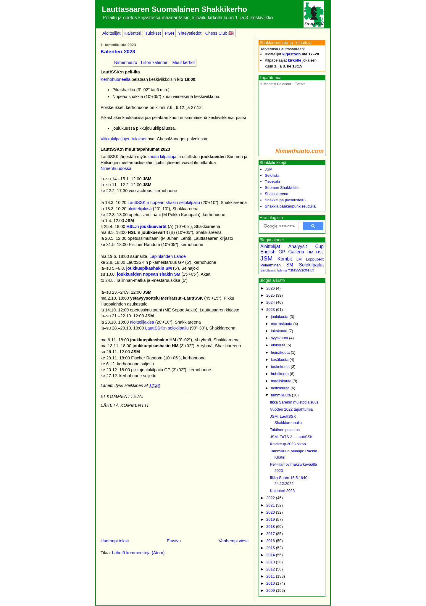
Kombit (284, 258)
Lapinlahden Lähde (168, 256)
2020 (270, 512)
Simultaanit (267, 270)
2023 (270, 309)
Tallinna (281, 270)
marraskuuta (281, 324)
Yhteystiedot (189, 33)
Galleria (296, 251)
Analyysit (297, 246)
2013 (270, 562)
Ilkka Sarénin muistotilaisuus (294, 402)
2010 (270, 583)
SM (289, 264)
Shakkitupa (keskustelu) (285, 200)
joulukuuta (279, 316)
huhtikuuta (280, 374)
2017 (270, 533)
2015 (270, 548)
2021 (270, 505)
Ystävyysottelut (300, 270)
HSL (320, 252)
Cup (319, 246)
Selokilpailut (311, 264)
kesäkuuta (279, 359)
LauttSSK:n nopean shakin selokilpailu (164, 202)
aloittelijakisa (140, 208)
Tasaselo (272, 181)
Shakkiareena (276, 194)
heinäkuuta (280, 352)
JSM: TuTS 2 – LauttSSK (291, 437)
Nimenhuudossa (116, 168)
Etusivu (174, 541)
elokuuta (278, 345)
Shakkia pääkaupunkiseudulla (290, 206)
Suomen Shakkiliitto (281, 187)
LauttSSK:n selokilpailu (166, 328)
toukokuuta (280, 366)
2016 (270, 541)
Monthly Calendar (277, 84)
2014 (270, 555)
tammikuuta (281, 395)
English (267, 251)
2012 (270, 569)
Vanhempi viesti (233, 541)
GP (282, 251)
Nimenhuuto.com (299, 151)
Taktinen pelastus (284, 429)
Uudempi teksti (115, 541)
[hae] (279, 226)
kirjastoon (291, 54)
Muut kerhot (183, 62)
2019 (270, 519)
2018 (270, 526)
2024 (270, 302)
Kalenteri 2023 (118, 51)
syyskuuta (279, 338)
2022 (270, 498)
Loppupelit (315, 259)
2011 (270, 576)
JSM (268, 169)
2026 (270, 288)
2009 (270, 590)
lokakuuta (279, 331)
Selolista (272, 175)
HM (310, 252)
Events (300, 84)
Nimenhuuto (125, 62)
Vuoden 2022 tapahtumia (291, 409)
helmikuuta (280, 388)
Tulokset (153, 33)
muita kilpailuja (162, 156)
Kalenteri (133, 33)
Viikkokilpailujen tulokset (123, 138)
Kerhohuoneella (115, 79)
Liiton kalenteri (155, 62)
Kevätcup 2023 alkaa (288, 444)
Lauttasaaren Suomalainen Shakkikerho (174, 9)
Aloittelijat (111, 33)
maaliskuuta (281, 381)
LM (299, 259)
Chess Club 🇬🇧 (219, 33)
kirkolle (294, 60)
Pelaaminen (270, 265)
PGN (169, 33)
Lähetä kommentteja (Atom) (138, 552)
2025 (270, 295)
